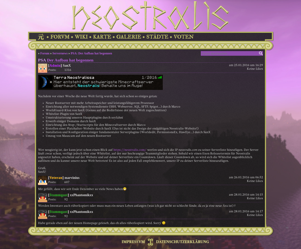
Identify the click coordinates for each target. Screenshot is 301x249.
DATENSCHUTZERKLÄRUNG (182, 242)
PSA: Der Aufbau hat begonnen (91, 53)
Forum (44, 53)
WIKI (81, 37)
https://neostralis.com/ (129, 150)
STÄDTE (157, 37)
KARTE (102, 37)
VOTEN (184, 37)
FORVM (59, 37)
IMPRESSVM (133, 242)
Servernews (60, 53)
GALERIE (128, 37)
